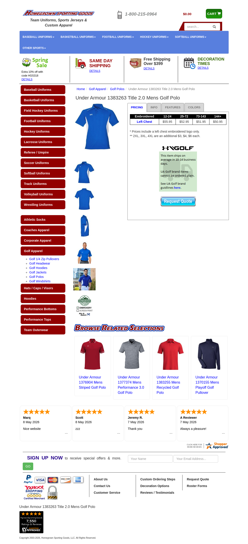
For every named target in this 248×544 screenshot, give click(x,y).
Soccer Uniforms (36, 163)
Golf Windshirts (40, 281)
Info (154, 107)
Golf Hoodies (38, 268)
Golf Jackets (38, 272)
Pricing (137, 107)
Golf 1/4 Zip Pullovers (44, 259)
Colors (194, 107)
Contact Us (102, 486)
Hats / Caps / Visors (38, 288)
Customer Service (107, 492)
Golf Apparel (33, 251)
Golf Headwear (39, 263)
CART (214, 14)
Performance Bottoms (40, 309)
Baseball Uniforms (38, 36)
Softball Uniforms (190, 36)
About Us (101, 479)
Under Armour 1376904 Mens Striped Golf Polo (92, 382)
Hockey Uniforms (154, 36)
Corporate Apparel (37, 240)
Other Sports (34, 48)
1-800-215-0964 (141, 14)
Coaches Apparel (36, 230)
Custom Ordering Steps (157, 479)
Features (172, 107)
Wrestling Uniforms (38, 204)
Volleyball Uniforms (38, 194)
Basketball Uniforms (78, 36)
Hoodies (30, 298)
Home (81, 89)
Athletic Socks (34, 219)
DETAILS (27, 79)
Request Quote (198, 479)
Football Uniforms (118, 36)
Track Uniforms (35, 184)
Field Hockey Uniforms (41, 110)
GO (28, 466)
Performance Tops (37, 319)
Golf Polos (36, 277)
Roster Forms (197, 486)
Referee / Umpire (36, 152)
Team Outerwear (36, 330)
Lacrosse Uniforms (38, 142)
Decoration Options (154, 486)
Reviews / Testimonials (157, 492)
